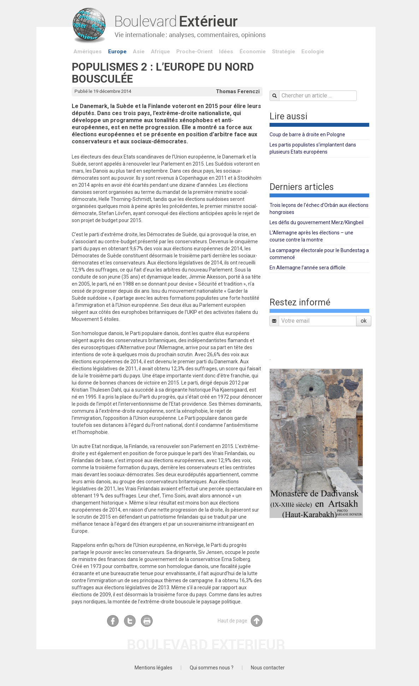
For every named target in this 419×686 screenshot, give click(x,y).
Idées (226, 51)
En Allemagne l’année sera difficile (308, 267)
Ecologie (312, 51)
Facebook (113, 621)
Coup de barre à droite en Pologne (307, 134)
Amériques (87, 51)
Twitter (130, 621)
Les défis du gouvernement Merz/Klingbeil (317, 222)
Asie (138, 51)
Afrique (160, 51)
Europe (117, 51)
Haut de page (240, 621)
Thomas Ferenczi (238, 91)
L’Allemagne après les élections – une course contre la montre (311, 236)
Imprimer (147, 621)
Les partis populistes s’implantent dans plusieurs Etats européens (313, 148)
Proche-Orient (194, 51)
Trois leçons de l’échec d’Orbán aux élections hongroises (319, 208)
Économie (253, 51)
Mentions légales (153, 667)
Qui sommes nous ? (212, 667)
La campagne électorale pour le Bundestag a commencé (319, 253)
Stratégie (283, 51)
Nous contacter (268, 667)
